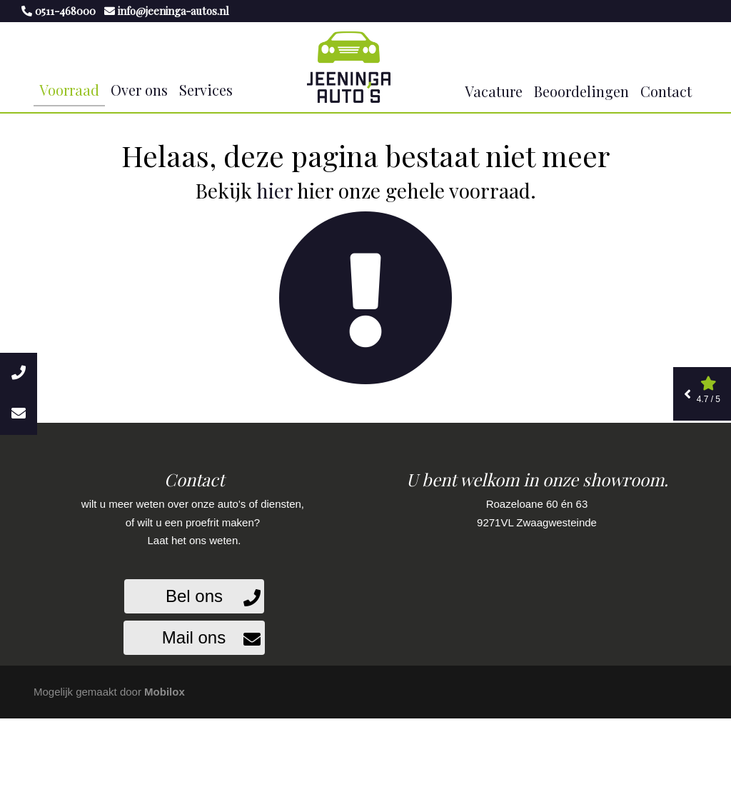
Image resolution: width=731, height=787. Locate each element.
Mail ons (194, 637)
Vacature (494, 91)
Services (206, 89)
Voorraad (69, 89)
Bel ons (194, 596)
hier (274, 190)
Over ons (139, 89)
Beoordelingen (581, 91)
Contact (666, 91)
